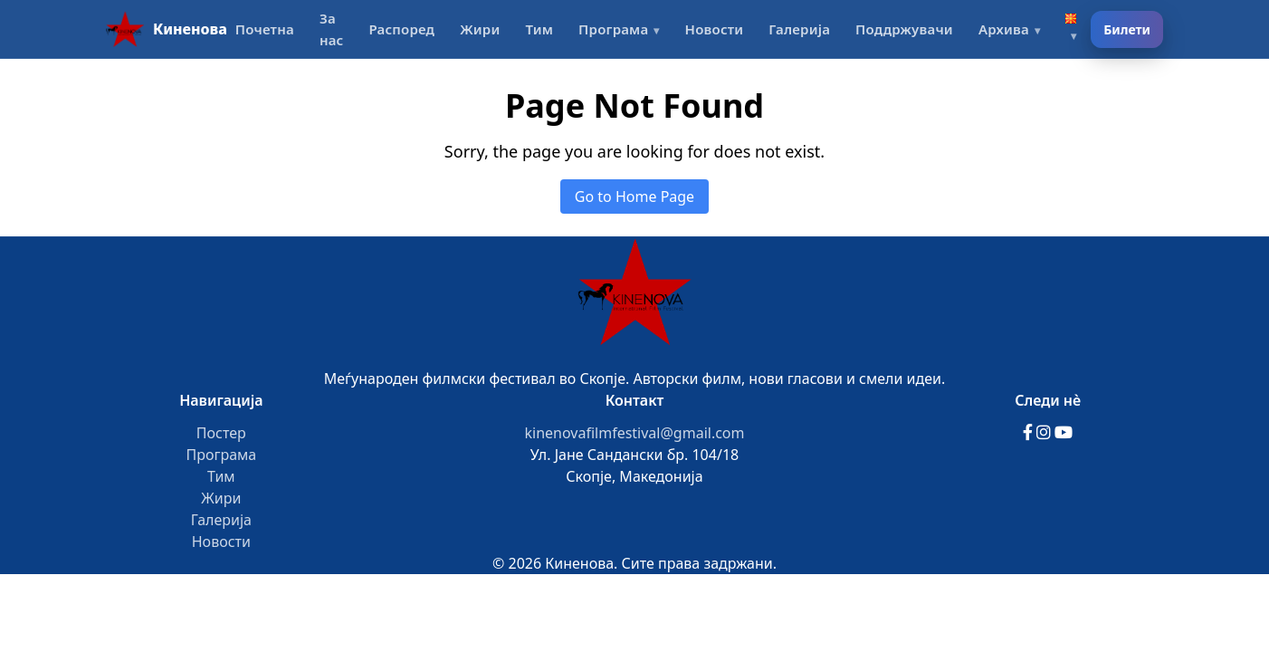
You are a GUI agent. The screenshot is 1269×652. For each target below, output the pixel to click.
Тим (539, 29)
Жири (480, 29)
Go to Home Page (634, 196)
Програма (613, 29)
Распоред (401, 29)
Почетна (264, 29)
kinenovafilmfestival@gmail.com (634, 433)
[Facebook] (1029, 433)
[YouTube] (1063, 433)
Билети (1126, 29)
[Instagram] (1045, 433)
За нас (332, 29)
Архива (1003, 29)
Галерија (799, 29)
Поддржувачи (904, 29)
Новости (714, 29)
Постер (221, 433)
